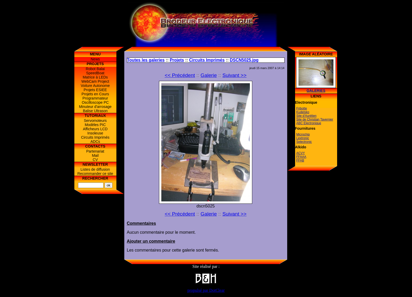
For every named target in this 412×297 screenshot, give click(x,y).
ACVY (300, 153)
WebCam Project (95, 81)
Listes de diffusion (95, 169)
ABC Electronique (308, 123)
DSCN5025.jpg (244, 60)
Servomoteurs (95, 120)
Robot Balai (95, 69)
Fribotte (301, 108)
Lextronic (302, 138)
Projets (177, 60)
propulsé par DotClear (206, 290)
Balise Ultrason (95, 111)
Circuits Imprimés (95, 137)
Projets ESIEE (95, 90)
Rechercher (95, 178)
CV (95, 160)
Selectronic (304, 142)
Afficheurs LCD (95, 129)
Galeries (316, 90)
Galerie (208, 75)
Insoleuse (95, 133)
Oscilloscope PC (95, 102)
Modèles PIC (95, 125)
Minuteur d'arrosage (95, 107)
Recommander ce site (95, 173)
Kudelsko (302, 112)
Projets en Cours (95, 94)
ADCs (95, 141)
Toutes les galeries (146, 60)
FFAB (300, 160)
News (95, 59)
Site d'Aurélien (306, 116)
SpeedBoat (95, 73)
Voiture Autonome (95, 86)
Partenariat (95, 151)
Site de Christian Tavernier (314, 119)
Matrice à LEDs (95, 77)
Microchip (303, 134)
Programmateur (95, 98)
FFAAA (301, 157)
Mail (95, 155)
